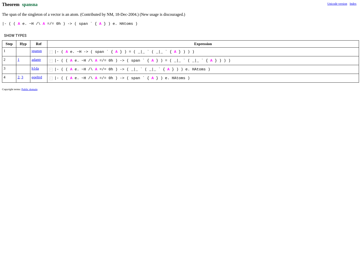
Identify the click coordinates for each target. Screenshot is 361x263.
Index (353, 4)
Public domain (30, 89)
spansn (37, 51)
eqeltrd (37, 77)
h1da (35, 68)
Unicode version (337, 4)
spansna (30, 4)
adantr (36, 60)
